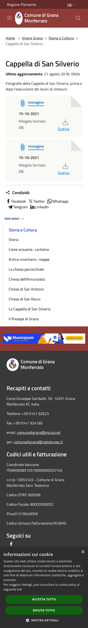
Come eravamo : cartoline (29, 249)
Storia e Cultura (61, 38)
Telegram (18, 207)
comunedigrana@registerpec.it (38, 442)
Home (10, 38)
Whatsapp (57, 201)
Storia (13, 239)
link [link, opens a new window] (19, 589)
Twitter (36, 201)
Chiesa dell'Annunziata (27, 279)
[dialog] (44, 587)
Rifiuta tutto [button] (44, 610)
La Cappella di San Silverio (29, 309)
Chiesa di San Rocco (24, 299)
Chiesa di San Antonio (26, 289)
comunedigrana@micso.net (39, 432)
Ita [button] (71, 4)
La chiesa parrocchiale (26, 269)
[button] (44, 620)
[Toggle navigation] (9, 18)
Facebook (16, 201)
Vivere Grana (32, 38)
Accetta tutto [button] (44, 599)
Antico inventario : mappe (29, 259)
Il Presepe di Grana (23, 319)
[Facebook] (11, 544)
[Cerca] (78, 18)
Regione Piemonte (21, 4)
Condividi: (18, 192)
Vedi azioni (15, 219)
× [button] (82, 552)
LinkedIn (39, 207)
